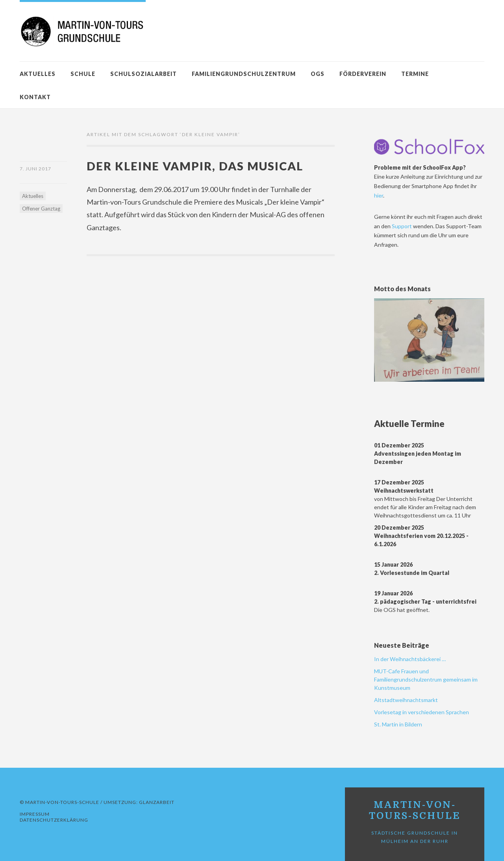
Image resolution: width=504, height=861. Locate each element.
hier (378, 195)
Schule (82, 73)
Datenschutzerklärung (54, 820)
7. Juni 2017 (35, 169)
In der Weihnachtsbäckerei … (410, 659)
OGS (317, 73)
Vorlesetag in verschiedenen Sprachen (421, 712)
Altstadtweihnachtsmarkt (406, 700)
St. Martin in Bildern (398, 724)
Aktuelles (38, 73)
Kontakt (35, 97)
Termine (415, 73)
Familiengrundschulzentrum (244, 73)
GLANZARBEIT (156, 802)
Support (402, 226)
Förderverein (362, 73)
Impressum (35, 814)
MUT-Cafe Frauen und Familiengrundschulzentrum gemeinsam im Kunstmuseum (426, 679)
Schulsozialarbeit (143, 73)
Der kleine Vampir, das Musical (195, 166)
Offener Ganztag (41, 208)
